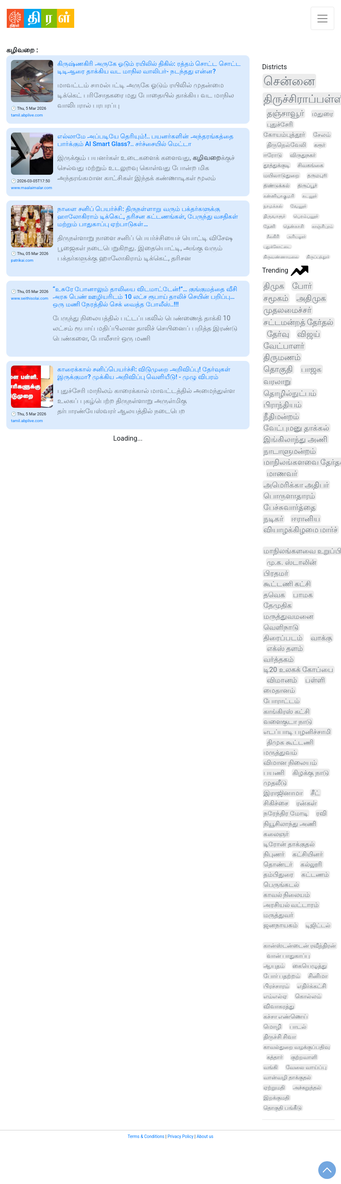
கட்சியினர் (308, 854)
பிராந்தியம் (282, 404)
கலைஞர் (276, 834)
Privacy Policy (180, 1136)
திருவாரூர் (274, 216)
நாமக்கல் (272, 206)
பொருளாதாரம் (289, 495)
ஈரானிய (305, 519)
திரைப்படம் (283, 638)
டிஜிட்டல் (318, 925)
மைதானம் (279, 690)
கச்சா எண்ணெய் (285, 1016)
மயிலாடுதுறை (281, 175)
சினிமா (318, 976)
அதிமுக (311, 298)
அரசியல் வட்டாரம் (291, 905)
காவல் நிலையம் (286, 895)
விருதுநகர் (303, 155)
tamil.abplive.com (27, 115)
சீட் (315, 793)
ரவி (321, 813)
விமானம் (282, 680)
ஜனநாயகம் (280, 925)
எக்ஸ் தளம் (285, 648)
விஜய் (308, 334)
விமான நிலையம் (290, 763)
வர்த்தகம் (278, 660)
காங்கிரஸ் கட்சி (286, 711)
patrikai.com (22, 260)
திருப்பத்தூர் (317, 257)
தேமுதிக (277, 605)
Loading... (127, 438)
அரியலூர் (296, 236)
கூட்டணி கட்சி (287, 584)
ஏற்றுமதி (274, 1087)
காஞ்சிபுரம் (322, 226)
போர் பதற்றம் (282, 976)
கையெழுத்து (310, 965)
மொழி (272, 1026)
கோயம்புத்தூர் (284, 134)
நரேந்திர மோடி (285, 813)
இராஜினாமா (283, 793)
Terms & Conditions (146, 1136)
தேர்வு (278, 334)
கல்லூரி (311, 864)
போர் (302, 286)
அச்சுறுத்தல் (307, 1087)
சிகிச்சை (275, 803)
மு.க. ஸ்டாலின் (292, 562)
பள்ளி (315, 680)
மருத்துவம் (280, 752)
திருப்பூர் (307, 186)
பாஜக (311, 369)
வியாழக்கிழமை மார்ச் (300, 530)
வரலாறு (277, 381)
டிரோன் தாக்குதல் (288, 844)
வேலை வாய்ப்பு (306, 1067)
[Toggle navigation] (322, 18)
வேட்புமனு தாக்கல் (296, 427)
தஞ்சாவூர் (285, 113)
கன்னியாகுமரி (278, 196)
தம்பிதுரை (278, 874)
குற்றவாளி (304, 1057)
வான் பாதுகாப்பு (288, 955)
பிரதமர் (275, 573)
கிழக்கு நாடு (311, 773)
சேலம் (321, 134)
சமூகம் (275, 298)
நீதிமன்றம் (281, 416)
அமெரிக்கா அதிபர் (296, 484)
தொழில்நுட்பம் (289, 393)
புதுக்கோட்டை (277, 246)
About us (204, 1136)
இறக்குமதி (276, 1098)
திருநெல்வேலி (286, 145)
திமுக (273, 286)
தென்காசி (293, 226)
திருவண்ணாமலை (280, 257)
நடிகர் (273, 519)
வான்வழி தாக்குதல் (287, 1077)
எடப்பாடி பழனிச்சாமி (297, 732)
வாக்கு (321, 638)
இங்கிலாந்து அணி (295, 439)
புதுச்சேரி (280, 124)
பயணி (274, 773)
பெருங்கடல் (281, 885)
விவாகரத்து (278, 1006)
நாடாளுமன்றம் (289, 451)
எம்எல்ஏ (275, 996)
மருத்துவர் (278, 915)
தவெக (274, 595)
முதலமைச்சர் (287, 310)
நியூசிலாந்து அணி (289, 824)
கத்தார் (275, 1057)
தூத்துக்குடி (276, 165)
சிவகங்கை (310, 165)
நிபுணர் (274, 854)
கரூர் (319, 145)
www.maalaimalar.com (31, 187)
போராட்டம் (281, 701)
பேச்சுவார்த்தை (289, 507)
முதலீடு (275, 783)
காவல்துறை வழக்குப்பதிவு (296, 1047)
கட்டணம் (315, 874)
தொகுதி (278, 369)
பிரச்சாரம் (276, 986)
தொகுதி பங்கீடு (282, 1108)
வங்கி (270, 1067)
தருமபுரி (317, 176)
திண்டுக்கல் (276, 186)
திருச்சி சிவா (279, 1036)
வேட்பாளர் (283, 346)
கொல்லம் (308, 996)
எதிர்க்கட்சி (311, 986)
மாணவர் (282, 473)
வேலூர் (298, 206)
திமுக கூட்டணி (290, 742)
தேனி (269, 226)
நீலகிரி (273, 236)
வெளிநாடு (280, 627)
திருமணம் (282, 357)
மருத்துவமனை (288, 616)
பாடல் (298, 1026)
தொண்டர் (278, 864)
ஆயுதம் (274, 965)
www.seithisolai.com (29, 298)
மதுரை (322, 114)
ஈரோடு (272, 155)
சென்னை (289, 81)
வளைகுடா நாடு (287, 722)
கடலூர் (309, 196)
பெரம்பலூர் (305, 216)
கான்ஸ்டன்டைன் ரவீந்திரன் (299, 945)
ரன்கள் (306, 803)
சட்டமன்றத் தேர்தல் (298, 322)
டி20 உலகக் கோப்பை (298, 670)
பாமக (303, 595)
